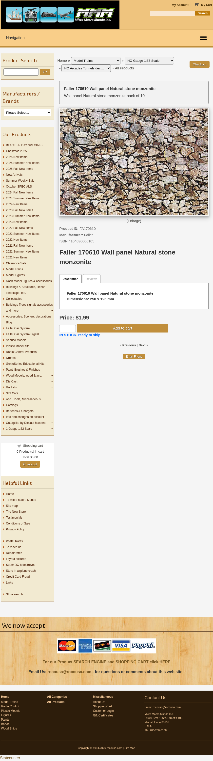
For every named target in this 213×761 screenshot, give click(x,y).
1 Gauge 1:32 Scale (19, 428)
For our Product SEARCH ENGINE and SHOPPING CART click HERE (106, 662)
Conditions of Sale (18, 523)
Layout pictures (16, 559)
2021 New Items (16, 257)
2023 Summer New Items (22, 216)
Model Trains (14, 269)
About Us (99, 702)
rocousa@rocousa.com (69, 672)
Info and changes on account (25, 417)
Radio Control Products (21, 352)
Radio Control (10, 706)
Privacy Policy (15, 529)
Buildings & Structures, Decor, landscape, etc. (25, 290)
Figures (6, 715)
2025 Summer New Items (22, 163)
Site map (12, 505)
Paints (5, 719)
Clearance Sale (16, 263)
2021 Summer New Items (22, 251)
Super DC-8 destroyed (20, 565)
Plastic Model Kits (17, 346)
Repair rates (14, 553)
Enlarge (134, 221)
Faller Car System (18, 328)
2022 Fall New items (19, 228)
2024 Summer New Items (22, 198)
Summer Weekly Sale (20, 180)
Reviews (91, 278)
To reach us (13, 547)
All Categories (57, 696)
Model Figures (15, 275)
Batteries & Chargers (19, 411)
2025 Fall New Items (19, 169)
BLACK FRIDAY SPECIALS (24, 145)
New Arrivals (14, 174)
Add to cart (122, 328)
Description (70, 278)
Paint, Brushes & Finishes (23, 369)
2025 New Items (16, 157)
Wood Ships (9, 728)
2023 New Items (16, 222)
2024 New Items (16, 204)
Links (9, 582)
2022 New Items (16, 239)
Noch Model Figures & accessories (29, 281)
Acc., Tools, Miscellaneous (23, 399)
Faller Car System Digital (22, 334)
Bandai (5, 724)
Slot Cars (12, 393)
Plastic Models (10, 711)
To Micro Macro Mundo (21, 500)
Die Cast (11, 381)
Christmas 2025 (16, 151)
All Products (124, 68)
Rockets (11, 387)
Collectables (14, 299)
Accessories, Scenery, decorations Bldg (28, 319)
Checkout (30, 464)
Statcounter (10, 758)
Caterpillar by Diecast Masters (25, 423)
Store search (14, 594)
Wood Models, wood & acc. (24, 375)
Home (10, 494)
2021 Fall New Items (19, 245)
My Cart (203, 5)
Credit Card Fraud (18, 576)
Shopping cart (33, 445)
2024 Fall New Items (19, 192)
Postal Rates (14, 541)
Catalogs (12, 405)
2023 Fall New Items (19, 210)
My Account (180, 5)
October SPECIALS (19, 186)
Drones (11, 358)
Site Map (129, 747)
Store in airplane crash (21, 570)
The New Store (16, 511)
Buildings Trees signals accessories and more (29, 307)
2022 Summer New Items (22, 234)
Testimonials (14, 517)
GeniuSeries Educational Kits (25, 363)
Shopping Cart (102, 706)
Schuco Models (16, 340)
